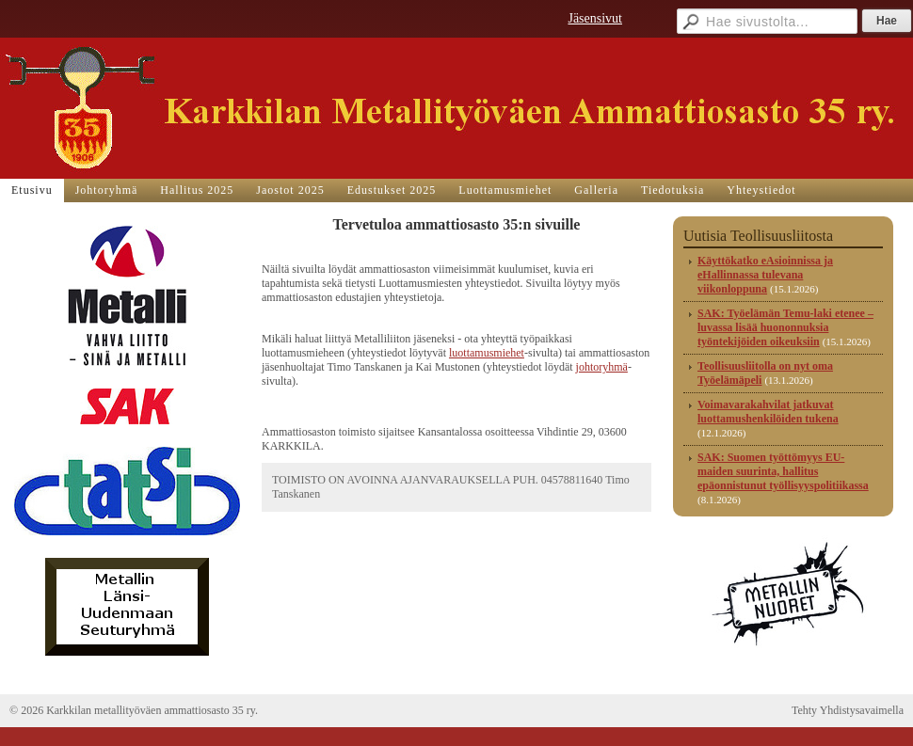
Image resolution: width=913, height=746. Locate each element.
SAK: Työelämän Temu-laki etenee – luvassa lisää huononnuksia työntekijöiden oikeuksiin (785, 327)
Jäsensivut (595, 18)
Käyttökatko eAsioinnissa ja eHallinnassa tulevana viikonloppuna (765, 274)
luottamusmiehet (486, 352)
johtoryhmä (602, 366)
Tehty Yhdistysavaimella (848, 710)
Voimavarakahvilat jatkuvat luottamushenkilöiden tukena (768, 411)
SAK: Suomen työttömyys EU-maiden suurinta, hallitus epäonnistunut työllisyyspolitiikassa (783, 471)
